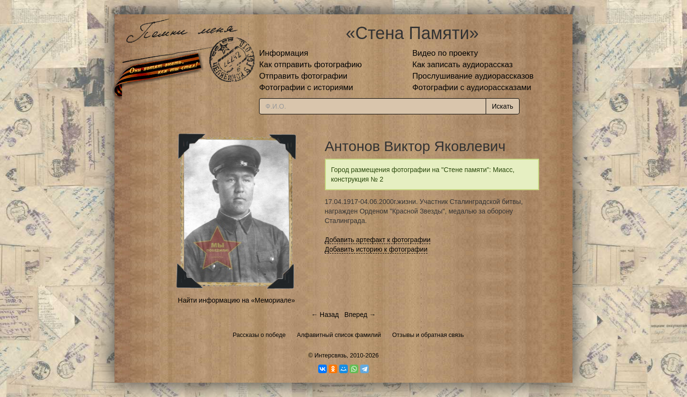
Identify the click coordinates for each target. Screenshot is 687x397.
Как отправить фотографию (310, 64)
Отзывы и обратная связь (428, 335)
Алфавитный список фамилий (339, 335)
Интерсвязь (330, 355)
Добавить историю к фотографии (376, 249)
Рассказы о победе (259, 335)
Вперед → (360, 314)
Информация (283, 53)
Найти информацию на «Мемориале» (236, 300)
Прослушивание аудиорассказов (472, 76)
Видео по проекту (445, 53)
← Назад (325, 314)
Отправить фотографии (303, 76)
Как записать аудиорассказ (462, 64)
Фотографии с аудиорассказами (471, 87)
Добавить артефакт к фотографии (378, 240)
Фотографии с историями (306, 87)
